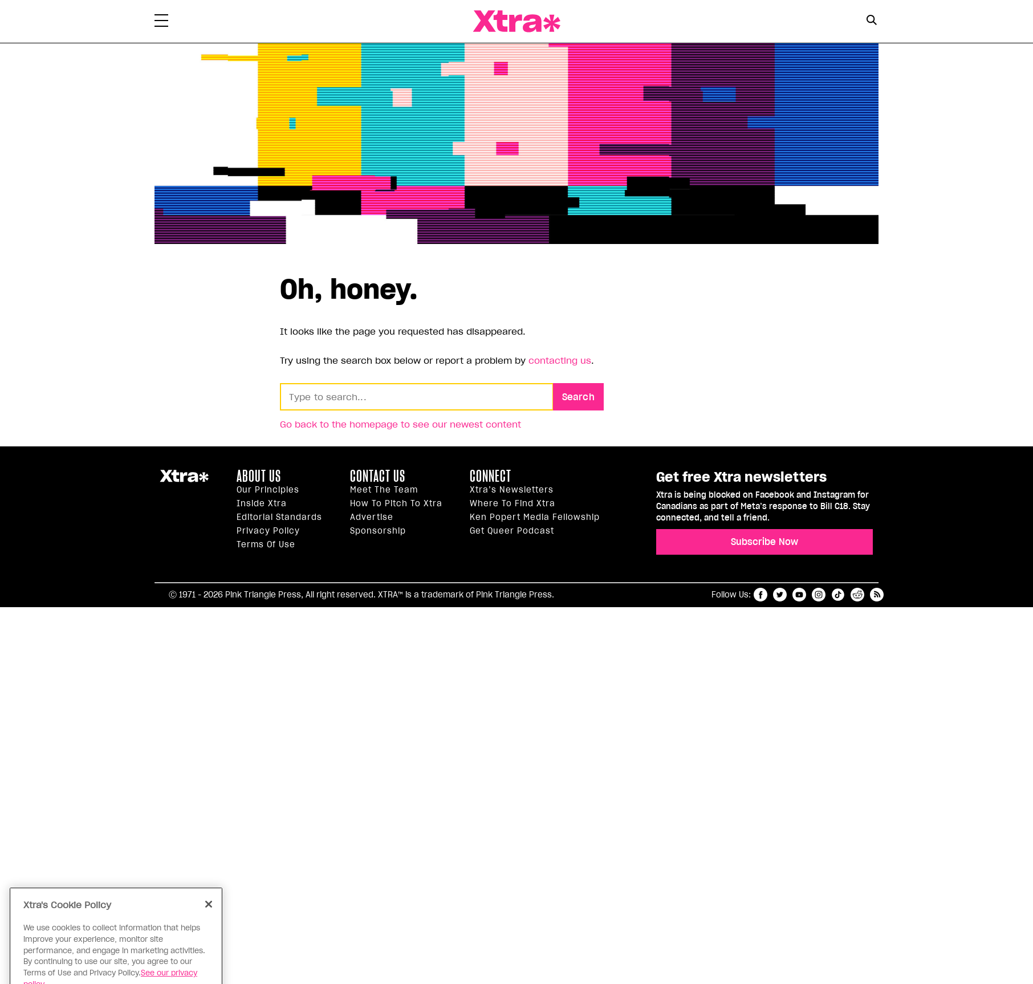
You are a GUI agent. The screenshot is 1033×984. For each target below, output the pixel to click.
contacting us (559, 360)
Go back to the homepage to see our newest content (400, 424)
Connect (490, 476)
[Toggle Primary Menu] (161, 22)
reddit (857, 594)
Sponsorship (378, 531)
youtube (799, 594)
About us (259, 476)
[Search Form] (871, 21)
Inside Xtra (262, 503)
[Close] (208, 921)
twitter (780, 594)
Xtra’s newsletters (512, 490)
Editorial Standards (279, 517)
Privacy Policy (268, 531)
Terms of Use (266, 544)
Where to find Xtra (512, 503)
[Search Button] (871, 20)
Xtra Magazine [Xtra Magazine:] (184, 480)
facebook (760, 594)
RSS (877, 594)
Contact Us (377, 476)
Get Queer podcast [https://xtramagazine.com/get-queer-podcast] (512, 531)
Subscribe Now (764, 541)
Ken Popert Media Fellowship (535, 517)
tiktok (838, 594)
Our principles (268, 490)
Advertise (371, 517)
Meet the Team (384, 490)
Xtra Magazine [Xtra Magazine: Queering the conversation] (516, 21)
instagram (818, 594)
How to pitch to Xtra (396, 503)
